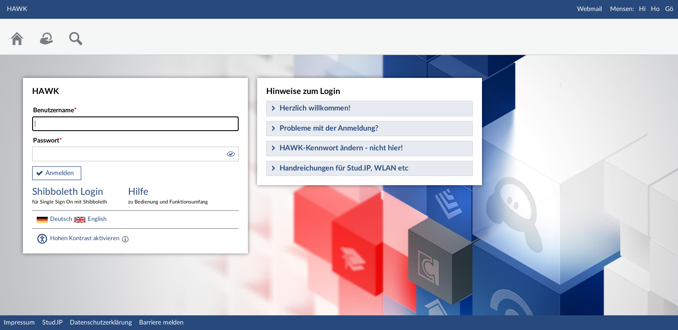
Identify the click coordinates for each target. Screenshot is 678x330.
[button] (230, 155)
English (97, 219)
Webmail (589, 9)
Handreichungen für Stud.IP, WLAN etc (344, 168)
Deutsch (61, 219)
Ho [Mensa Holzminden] (655, 9)
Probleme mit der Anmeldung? (329, 128)
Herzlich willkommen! (315, 108)
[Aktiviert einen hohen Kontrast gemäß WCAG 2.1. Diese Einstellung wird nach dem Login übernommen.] (125, 239)
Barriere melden (161, 322)
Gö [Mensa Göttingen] (669, 9)
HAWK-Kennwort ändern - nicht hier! (341, 148)
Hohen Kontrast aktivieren (84, 238)
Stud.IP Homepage (642, 31)
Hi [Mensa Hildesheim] (642, 9)
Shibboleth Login (73, 196)
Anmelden (59, 173)
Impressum (19, 322)
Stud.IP (52, 322)
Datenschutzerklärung (101, 322)
